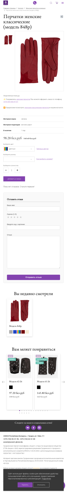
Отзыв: (33, 250)
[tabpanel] (39, 61)
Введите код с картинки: (33, 226)
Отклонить (41, 485)
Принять (25, 485)
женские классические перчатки (37, 108)
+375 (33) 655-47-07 (10, 102)
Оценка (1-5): (33, 216)
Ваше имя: (33, 207)
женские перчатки (23, 99)
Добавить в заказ (14, 179)
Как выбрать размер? (44, 159)
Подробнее (46, 479)
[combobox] (19, 148)
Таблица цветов (42, 149)
